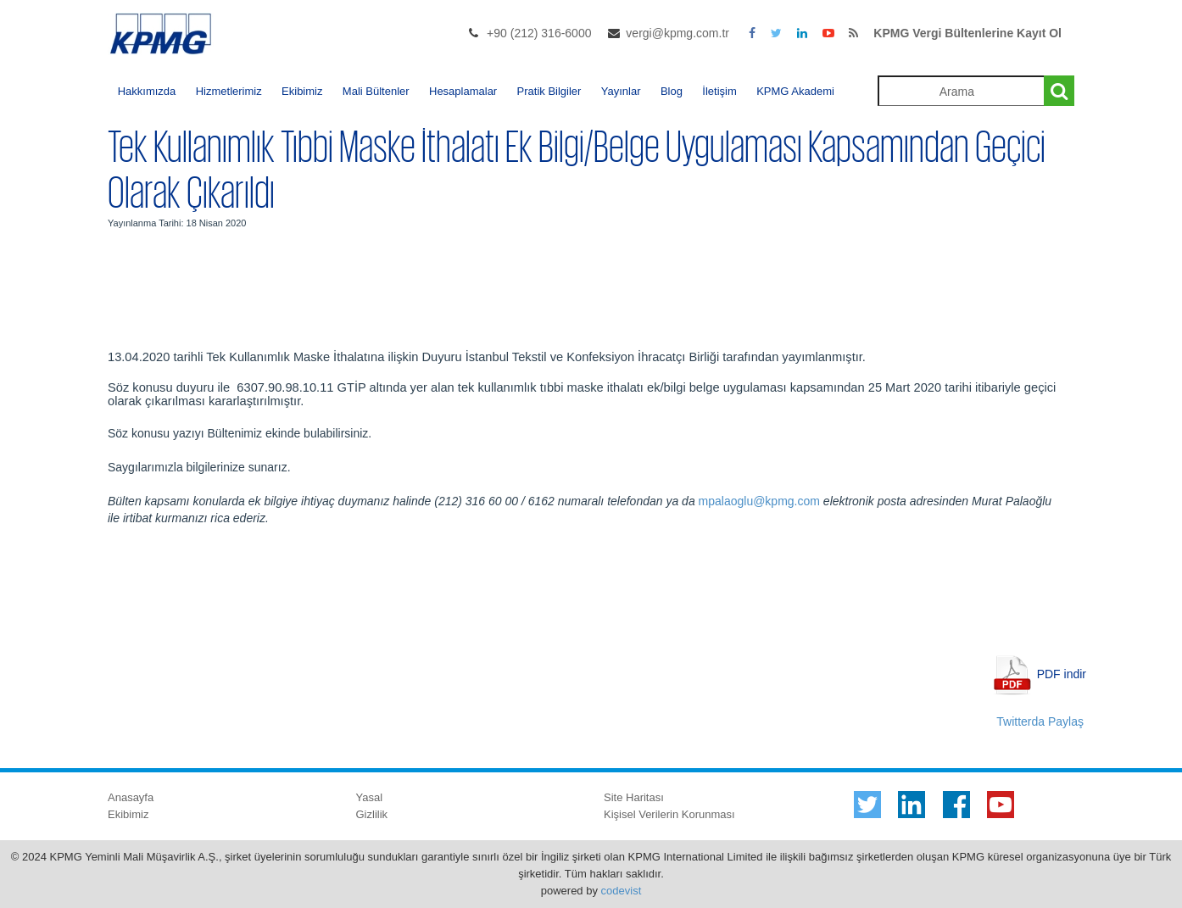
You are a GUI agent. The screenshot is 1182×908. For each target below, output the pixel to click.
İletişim (719, 91)
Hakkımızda (147, 91)
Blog (672, 91)
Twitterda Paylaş (1040, 721)
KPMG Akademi (795, 91)
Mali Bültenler (376, 91)
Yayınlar (621, 91)
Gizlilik (372, 814)
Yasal (369, 797)
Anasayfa (130, 797)
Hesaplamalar (463, 91)
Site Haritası (634, 797)
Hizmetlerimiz (229, 91)
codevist (621, 890)
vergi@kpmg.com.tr (677, 33)
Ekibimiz (302, 91)
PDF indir (1061, 673)
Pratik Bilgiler (549, 91)
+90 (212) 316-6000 (539, 33)
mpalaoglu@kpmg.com (759, 501)
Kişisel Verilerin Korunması (669, 814)
